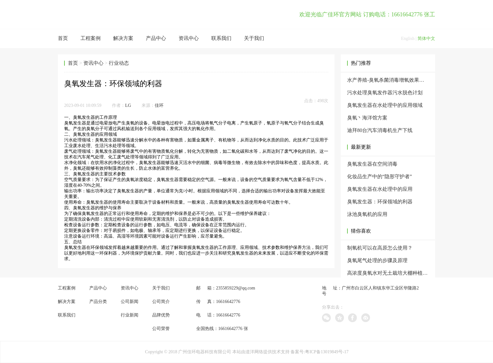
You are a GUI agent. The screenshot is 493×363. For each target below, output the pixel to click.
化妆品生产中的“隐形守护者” (379, 176)
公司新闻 (129, 301)
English (407, 38)
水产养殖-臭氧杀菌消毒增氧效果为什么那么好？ (388, 80)
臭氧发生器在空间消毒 (372, 164)
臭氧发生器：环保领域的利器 (380, 201)
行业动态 (119, 63)
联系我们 (221, 38)
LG (128, 105)
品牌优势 (161, 315)
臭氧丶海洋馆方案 (367, 117)
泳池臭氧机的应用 (367, 214)
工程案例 (90, 38)
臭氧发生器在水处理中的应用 (380, 189)
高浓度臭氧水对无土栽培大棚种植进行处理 (388, 273)
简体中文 (426, 38)
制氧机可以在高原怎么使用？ (380, 247)
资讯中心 (189, 38)
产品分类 (98, 301)
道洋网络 (254, 351)
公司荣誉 (161, 328)
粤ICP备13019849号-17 (326, 351)
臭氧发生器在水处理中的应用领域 (385, 105)
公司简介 (161, 301)
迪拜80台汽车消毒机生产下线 (380, 130)
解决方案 (123, 38)
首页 (63, 38)
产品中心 (156, 38)
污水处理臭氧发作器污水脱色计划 (385, 92)
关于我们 (254, 38)
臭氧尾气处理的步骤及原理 (377, 260)
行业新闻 (129, 315)
